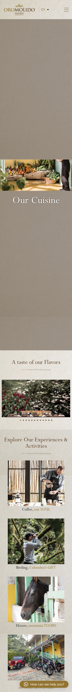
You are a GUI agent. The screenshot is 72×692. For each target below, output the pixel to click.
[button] (44, 684)
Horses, (36, 626)
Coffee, (36, 509)
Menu (66, 10)
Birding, (36, 567)
